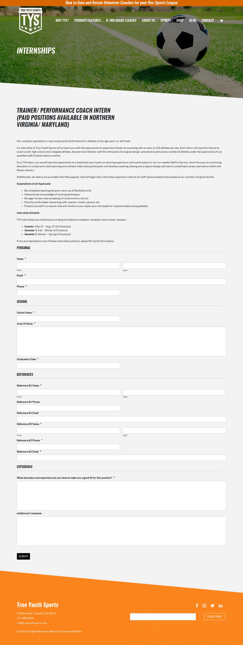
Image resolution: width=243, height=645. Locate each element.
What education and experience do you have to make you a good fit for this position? (66, 477)
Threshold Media (71, 630)
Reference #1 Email (28, 413)
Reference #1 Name (29, 385)
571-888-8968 (25, 617)
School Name (25, 312)
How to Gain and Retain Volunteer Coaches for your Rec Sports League (122, 3)
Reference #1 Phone (28, 401)
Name (21, 258)
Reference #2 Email (29, 451)
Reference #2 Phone (29, 440)
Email (21, 275)
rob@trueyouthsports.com (32, 622)
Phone (22, 286)
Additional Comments (29, 513)
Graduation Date (27, 359)
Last (125, 270)
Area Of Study (26, 323)
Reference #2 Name (29, 424)
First (19, 270)
